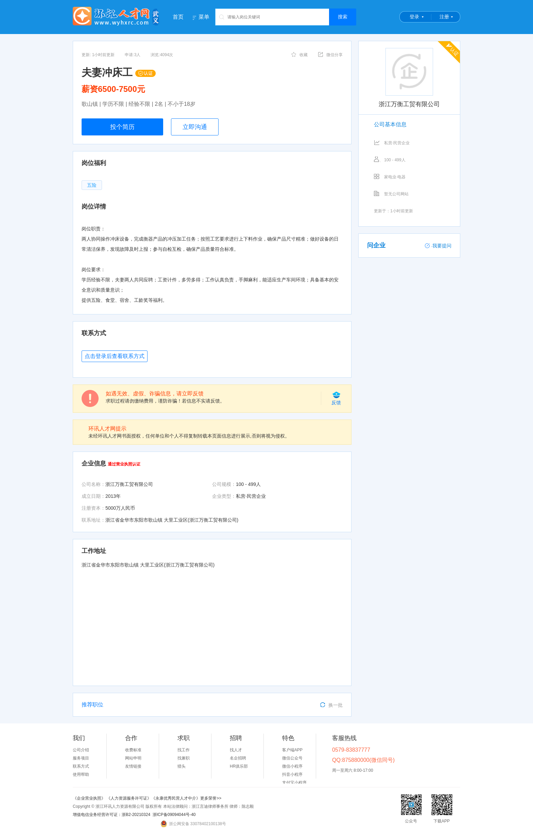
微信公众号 (292, 758)
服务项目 (81, 758)
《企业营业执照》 (89, 798)
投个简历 (122, 127)
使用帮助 (81, 774)
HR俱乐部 (239, 766)
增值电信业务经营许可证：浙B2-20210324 (111, 814)
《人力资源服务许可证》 (128, 798)
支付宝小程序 (294, 782)
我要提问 (438, 245)
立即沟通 (195, 127)
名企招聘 (238, 758)
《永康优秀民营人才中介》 (175, 798)
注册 (444, 16)
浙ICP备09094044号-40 (174, 814)
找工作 (183, 750)
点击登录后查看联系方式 (114, 356)
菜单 (204, 17)
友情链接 (133, 766)
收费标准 (133, 750)
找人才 (236, 750)
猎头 (181, 766)
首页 (178, 17)
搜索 (342, 16)
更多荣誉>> (210, 798)
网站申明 (133, 758)
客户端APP (292, 750)
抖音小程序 (292, 774)
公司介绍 (81, 750)
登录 (414, 16)
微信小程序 (292, 766)
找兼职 (183, 758)
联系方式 (81, 766)
